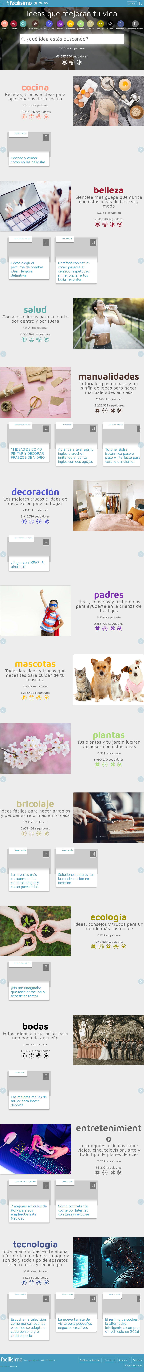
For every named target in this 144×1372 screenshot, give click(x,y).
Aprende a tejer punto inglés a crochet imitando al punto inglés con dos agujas (76, 455)
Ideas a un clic (20, 850)
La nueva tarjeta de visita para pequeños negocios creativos (75, 1323)
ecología (108, 916)
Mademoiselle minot (23, 424)
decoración (35, 491)
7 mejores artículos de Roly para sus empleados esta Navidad (29, 1212)
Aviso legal (109, 1360)
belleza (109, 189)
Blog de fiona (67, 238)
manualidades (108, 375)
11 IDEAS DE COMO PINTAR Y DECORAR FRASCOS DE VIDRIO (28, 453)
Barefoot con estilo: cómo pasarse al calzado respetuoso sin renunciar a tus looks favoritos (74, 271)
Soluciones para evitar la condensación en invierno (76, 878)
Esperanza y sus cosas (24, 538)
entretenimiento (109, 1133)
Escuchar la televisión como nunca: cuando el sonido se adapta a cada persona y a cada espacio (28, 1327)
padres (108, 594)
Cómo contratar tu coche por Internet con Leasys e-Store (73, 1210)
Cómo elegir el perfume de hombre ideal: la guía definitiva (27, 269)
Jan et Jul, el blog (116, 424)
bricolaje (35, 803)
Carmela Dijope (21, 133)
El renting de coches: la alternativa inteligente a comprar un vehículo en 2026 (122, 1325)
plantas (109, 734)
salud (35, 309)
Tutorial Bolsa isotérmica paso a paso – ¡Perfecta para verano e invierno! (122, 455)
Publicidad (137, 1360)
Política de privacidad (90, 1360)
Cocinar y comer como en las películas (28, 160)
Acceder (132, 3)
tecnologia (35, 1243)
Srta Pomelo (66, 424)
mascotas (35, 663)
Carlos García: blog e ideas (25, 1181)
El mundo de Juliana (23, 238)
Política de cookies (133, 1365)
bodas (35, 1025)
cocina (35, 86)
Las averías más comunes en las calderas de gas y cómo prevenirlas (25, 880)
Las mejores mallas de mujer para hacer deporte (29, 1101)
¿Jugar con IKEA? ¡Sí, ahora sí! (28, 564)
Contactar (123, 1360)
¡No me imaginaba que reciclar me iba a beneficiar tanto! (28, 992)
